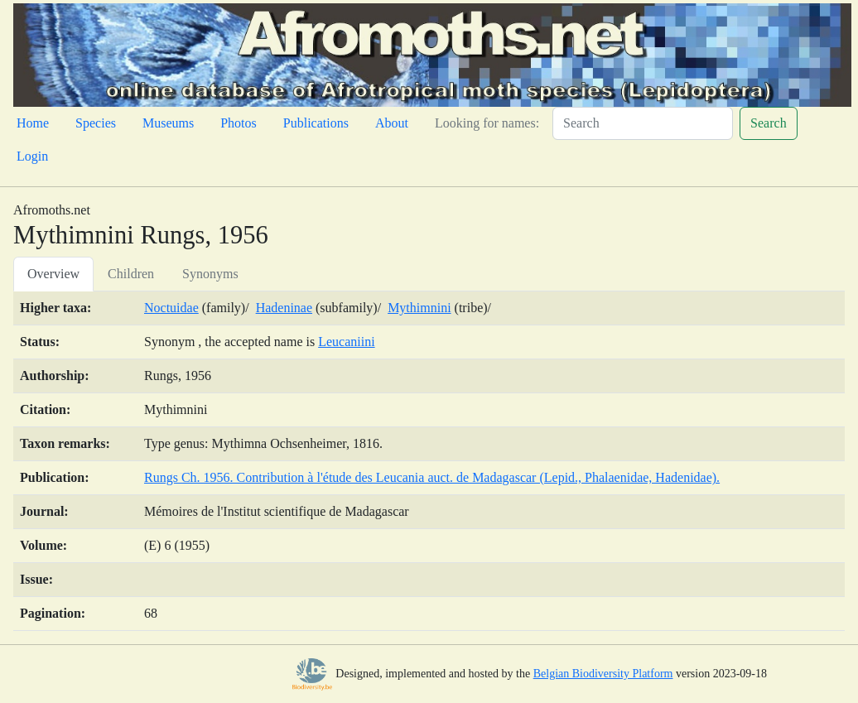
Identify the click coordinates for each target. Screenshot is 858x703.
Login (32, 156)
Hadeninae (284, 308)
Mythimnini (419, 308)
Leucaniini (346, 342)
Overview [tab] (53, 274)
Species (95, 123)
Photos (238, 123)
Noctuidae (171, 308)
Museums (168, 123)
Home (33, 123)
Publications (316, 123)
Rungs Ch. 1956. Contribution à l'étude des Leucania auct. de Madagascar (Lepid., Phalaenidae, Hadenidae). (432, 477)
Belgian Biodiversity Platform (603, 673)
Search (768, 123)
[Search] (642, 123)
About (391, 123)
